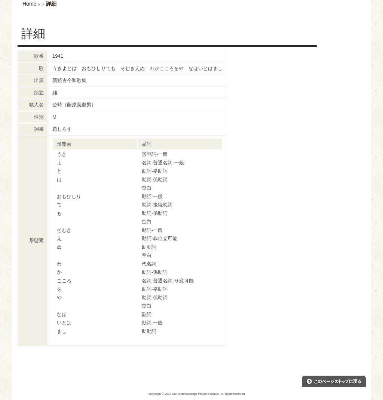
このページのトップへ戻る (334, 381)
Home (29, 4)
